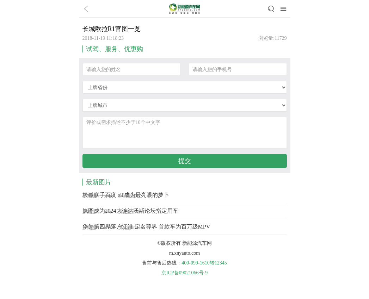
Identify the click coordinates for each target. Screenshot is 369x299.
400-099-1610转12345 (204, 263)
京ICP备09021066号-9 (184, 272)
